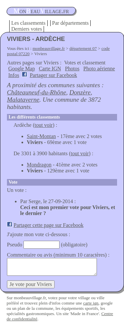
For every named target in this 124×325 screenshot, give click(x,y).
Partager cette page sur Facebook (48, 225)
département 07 (83, 48)
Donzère (80, 92)
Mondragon (39, 164)
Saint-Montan (41, 136)
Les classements (28, 23)
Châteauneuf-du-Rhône (36, 92)
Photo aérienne (99, 68)
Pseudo (14, 244)
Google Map (21, 68)
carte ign (90, 303)
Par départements (70, 23)
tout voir (44, 125)
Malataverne (23, 99)
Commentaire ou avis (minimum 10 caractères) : (58, 255)
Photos (72, 68)
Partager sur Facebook (53, 75)
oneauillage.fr (41, 11)
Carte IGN (50, 68)
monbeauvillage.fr (49, 48)
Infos (13, 75)
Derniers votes (26, 29)
